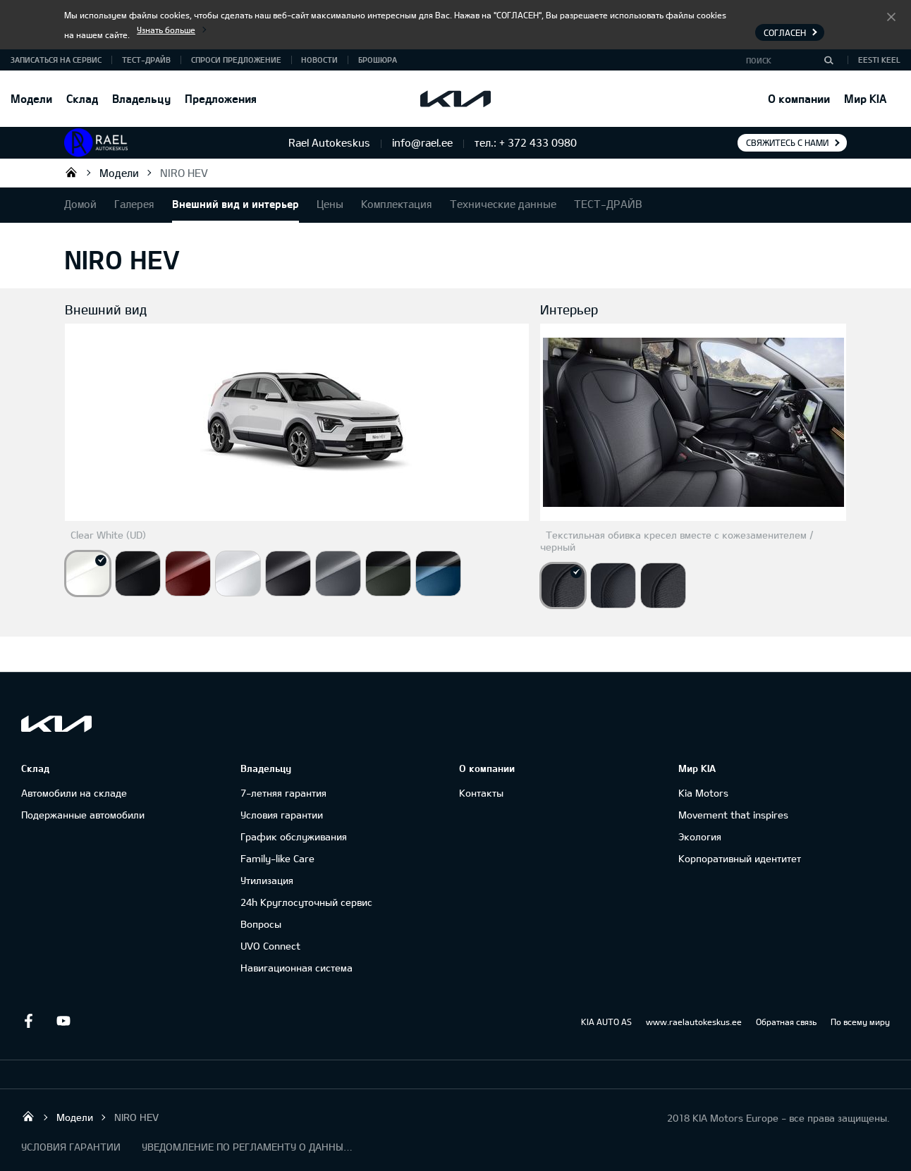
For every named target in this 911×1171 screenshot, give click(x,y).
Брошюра (377, 59)
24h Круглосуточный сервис (306, 902)
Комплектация (396, 203)
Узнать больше (166, 30)
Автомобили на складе (74, 793)
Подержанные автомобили (83, 815)
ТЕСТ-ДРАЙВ (146, 59)
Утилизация (266, 880)
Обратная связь (786, 1021)
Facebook (28, 1021)
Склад (82, 98)
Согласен (891, 16)
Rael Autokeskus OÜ (71, 172)
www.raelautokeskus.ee (694, 1021)
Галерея (134, 203)
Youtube (63, 1021)
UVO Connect (270, 946)
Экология (699, 836)
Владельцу (141, 98)
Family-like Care (277, 858)
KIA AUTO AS (606, 1021)
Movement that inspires (733, 815)
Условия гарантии (281, 815)
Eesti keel (879, 59)
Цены (330, 203)
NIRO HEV (184, 172)
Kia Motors (703, 793)
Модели (31, 98)
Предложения (221, 98)
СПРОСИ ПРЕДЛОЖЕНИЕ (236, 59)
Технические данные (503, 203)
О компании (799, 98)
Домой (80, 203)
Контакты (481, 793)
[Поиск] (828, 60)
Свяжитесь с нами (787, 142)
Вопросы (260, 924)
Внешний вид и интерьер (235, 203)
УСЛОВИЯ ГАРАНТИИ (71, 1147)
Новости (319, 59)
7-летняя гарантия (283, 793)
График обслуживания (293, 836)
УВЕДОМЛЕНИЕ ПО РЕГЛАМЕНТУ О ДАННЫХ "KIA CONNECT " (247, 1147)
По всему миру (860, 1021)
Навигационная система (296, 968)
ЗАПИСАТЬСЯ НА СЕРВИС (56, 59)
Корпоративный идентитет (739, 858)
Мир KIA (865, 98)
